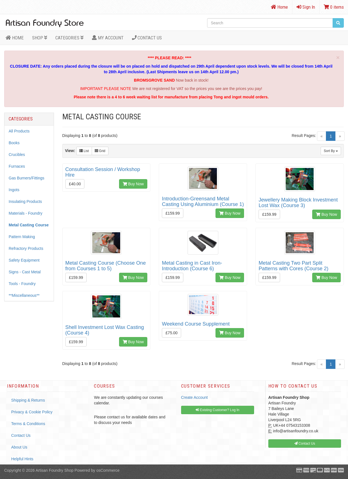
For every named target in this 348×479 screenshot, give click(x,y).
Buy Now (133, 184)
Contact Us (147, 38)
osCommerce (107, 470)
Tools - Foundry (22, 283)
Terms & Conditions (28, 423)
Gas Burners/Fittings (26, 178)
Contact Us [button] (304, 443)
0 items (334, 7)
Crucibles (17, 154)
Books (14, 143)
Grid (100, 151)
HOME (15, 38)
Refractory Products (26, 248)
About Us (19, 447)
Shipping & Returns (28, 400)
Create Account (194, 397)
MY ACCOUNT (108, 38)
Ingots (14, 190)
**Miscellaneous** (24, 295)
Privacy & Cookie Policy (32, 412)
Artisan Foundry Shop (54, 470)
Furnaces (17, 166)
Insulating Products (25, 201)
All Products (19, 131)
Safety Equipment (24, 260)
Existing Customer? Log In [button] (217, 410)
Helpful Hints (22, 459)
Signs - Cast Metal (25, 272)
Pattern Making (22, 236)
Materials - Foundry (25, 213)
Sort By (331, 151)
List (84, 151)
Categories (69, 38)
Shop (39, 38)
